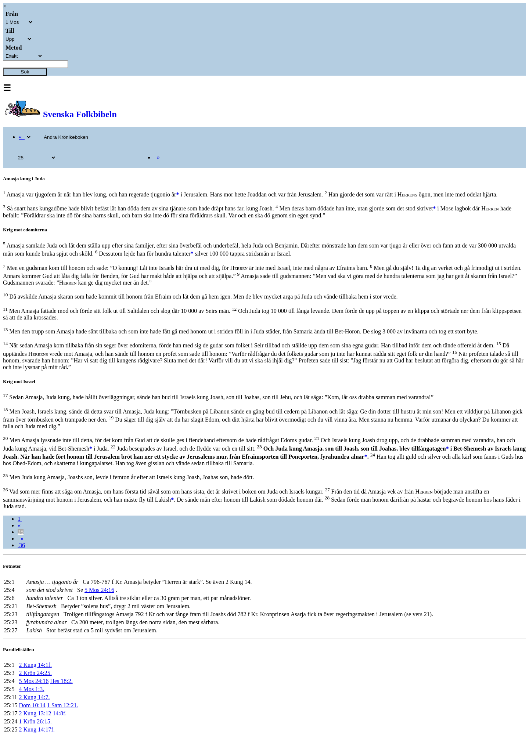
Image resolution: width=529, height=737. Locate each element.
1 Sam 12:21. (62, 705)
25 (21, 532)
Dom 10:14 (32, 705)
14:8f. (59, 713)
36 (21, 545)
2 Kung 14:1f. (35, 665)
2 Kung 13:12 (35, 713)
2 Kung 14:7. (34, 697)
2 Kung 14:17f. (36, 729)
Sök (25, 72)
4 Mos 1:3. (31, 689)
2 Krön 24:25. (35, 673)
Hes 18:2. (61, 681)
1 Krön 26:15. (35, 721)
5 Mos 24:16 (99, 590)
